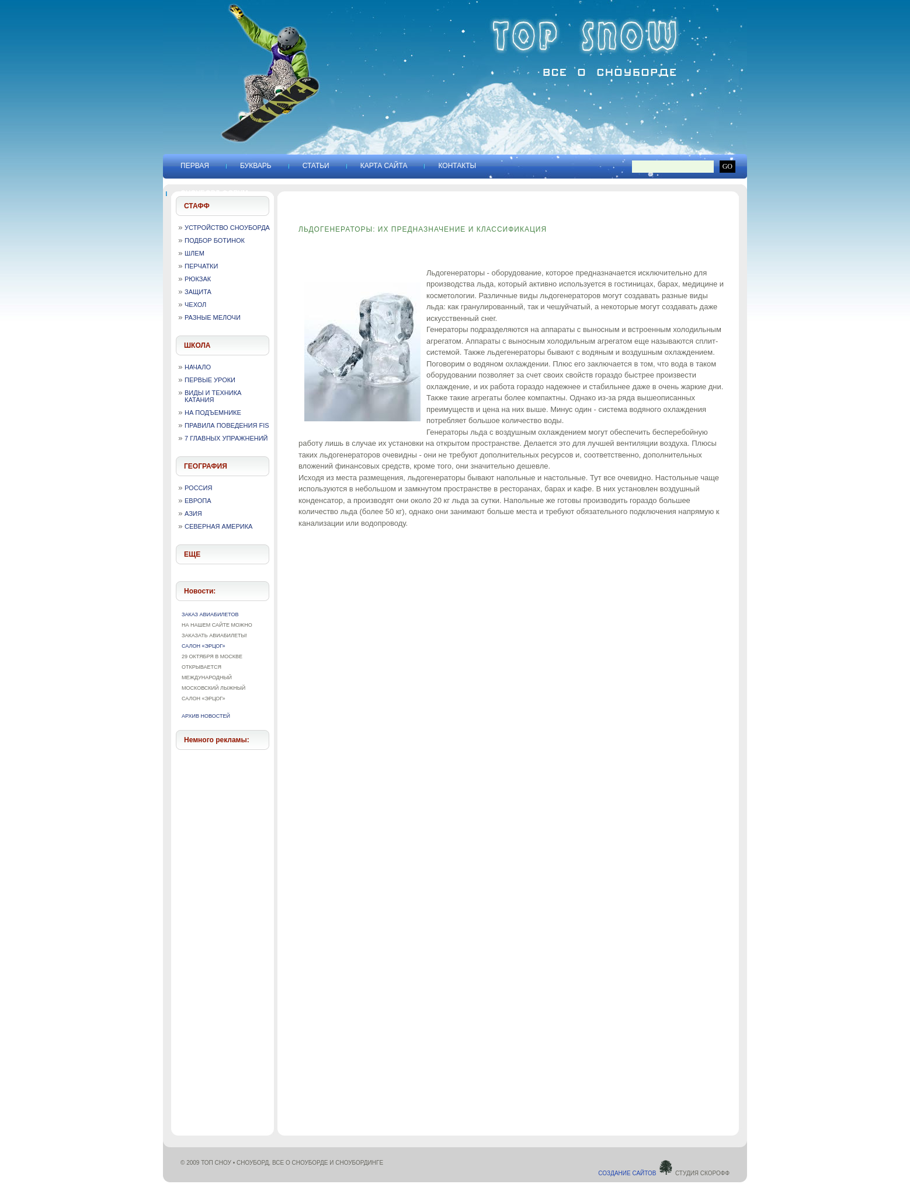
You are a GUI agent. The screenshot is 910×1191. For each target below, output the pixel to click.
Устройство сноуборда (227, 227)
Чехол (195, 304)
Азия (193, 513)
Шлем (194, 253)
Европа (198, 500)
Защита (198, 291)
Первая (194, 166)
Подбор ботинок (215, 240)
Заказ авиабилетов (210, 614)
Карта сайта (384, 166)
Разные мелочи (213, 317)
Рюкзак (198, 278)
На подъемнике (213, 412)
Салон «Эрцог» (203, 646)
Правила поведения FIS (227, 425)
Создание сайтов (635, 1173)
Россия (198, 487)
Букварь (256, 166)
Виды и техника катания (213, 396)
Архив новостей (206, 716)
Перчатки (201, 266)
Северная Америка (218, 526)
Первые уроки (210, 379)
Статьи (316, 166)
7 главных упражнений (226, 438)
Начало (198, 367)
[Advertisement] (223, 933)
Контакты (457, 166)
